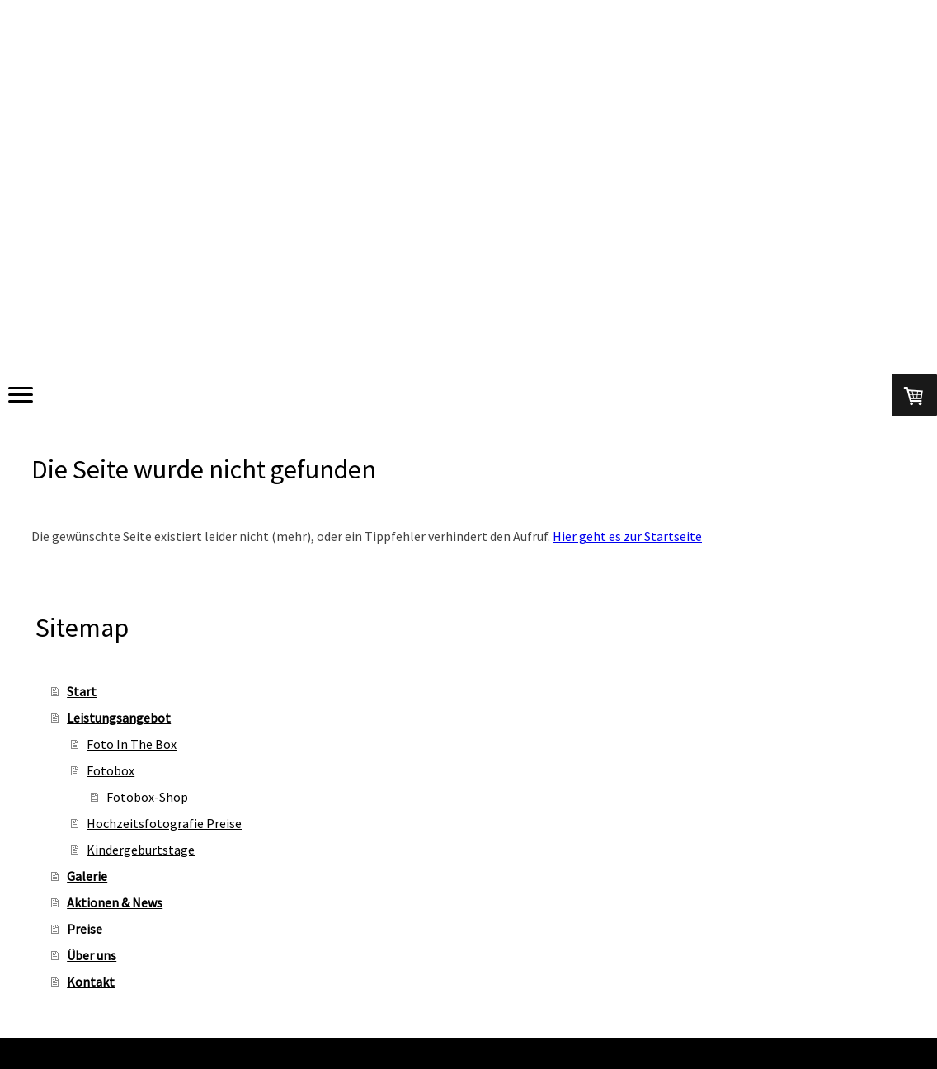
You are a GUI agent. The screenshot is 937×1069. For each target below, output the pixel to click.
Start (82, 691)
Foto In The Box (132, 744)
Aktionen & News (114, 902)
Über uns (91, 955)
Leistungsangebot (119, 717)
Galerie (87, 876)
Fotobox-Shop (147, 797)
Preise (84, 929)
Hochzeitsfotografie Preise (164, 823)
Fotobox (110, 770)
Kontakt (91, 981)
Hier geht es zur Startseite (627, 536)
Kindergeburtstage (141, 849)
